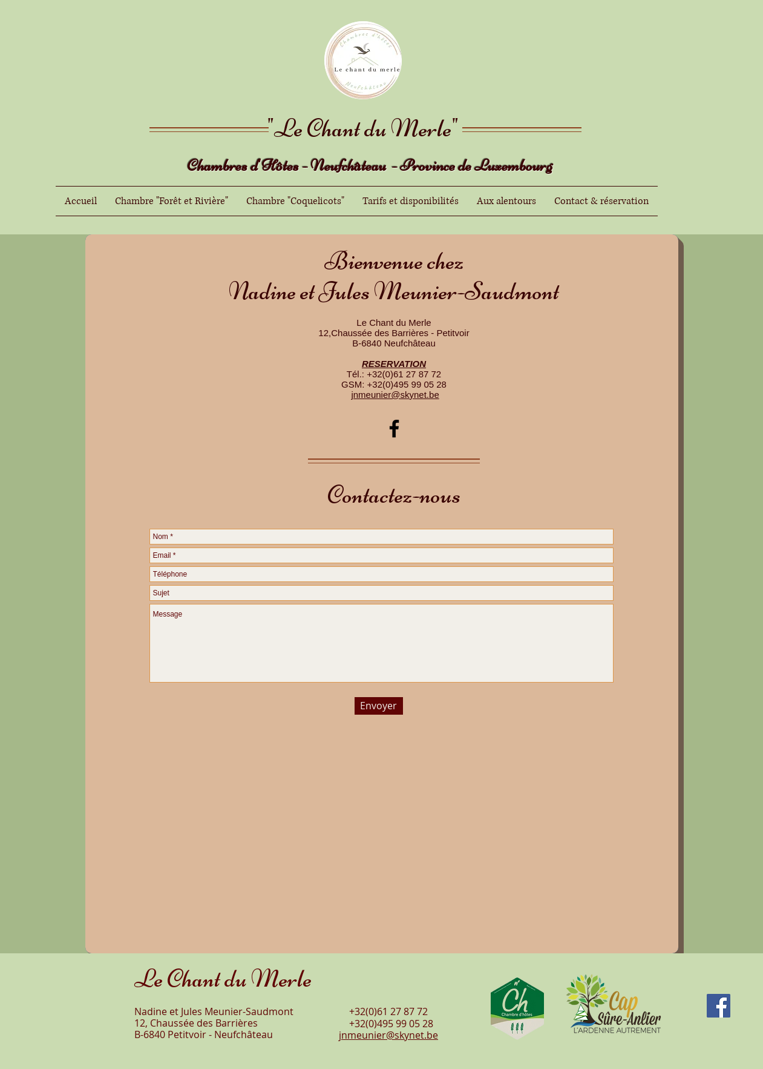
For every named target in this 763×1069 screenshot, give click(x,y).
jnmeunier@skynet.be (395, 394)
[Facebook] (394, 428)
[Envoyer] (379, 706)
